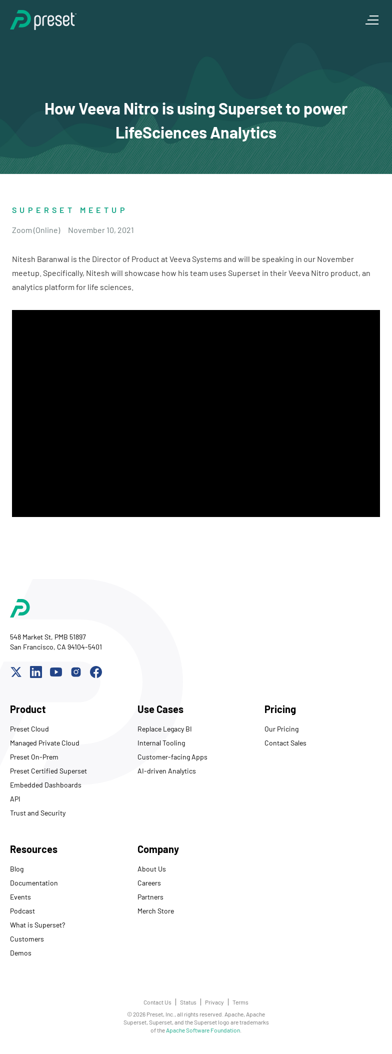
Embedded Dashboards (46, 784)
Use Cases (161, 709)
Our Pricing (281, 728)
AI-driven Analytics (167, 770)
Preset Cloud (29, 728)
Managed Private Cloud (45, 742)
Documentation (34, 882)
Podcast (22, 910)
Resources (34, 849)
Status (188, 1002)
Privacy (214, 1002)
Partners (151, 896)
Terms (240, 1002)
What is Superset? (37, 924)
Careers (149, 882)
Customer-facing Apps (173, 756)
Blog (17, 868)
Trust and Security (38, 812)
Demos (21, 952)
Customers (27, 938)
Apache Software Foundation (203, 1030)
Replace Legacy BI (165, 728)
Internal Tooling (161, 742)
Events (20, 896)
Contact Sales (285, 742)
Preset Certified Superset (48, 770)
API (15, 798)
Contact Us (158, 1002)
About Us (152, 868)
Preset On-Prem (34, 756)
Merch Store (156, 910)
